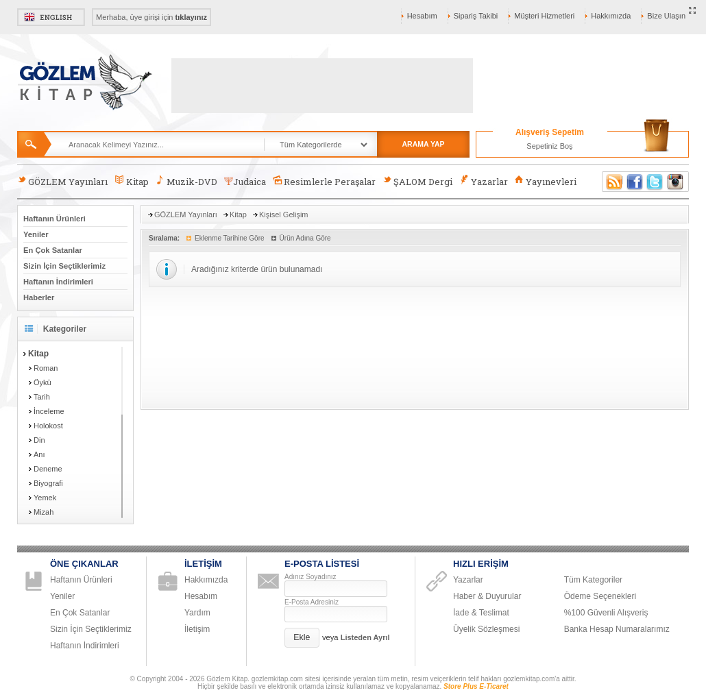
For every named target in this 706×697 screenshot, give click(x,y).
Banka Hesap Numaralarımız (617, 629)
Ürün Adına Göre (305, 238)
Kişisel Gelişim (283, 214)
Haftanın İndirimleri (58, 282)
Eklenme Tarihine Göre (230, 238)
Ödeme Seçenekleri (600, 596)
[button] (301, 638)
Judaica (245, 181)
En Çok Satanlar (52, 250)
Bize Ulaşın (666, 16)
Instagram (676, 181)
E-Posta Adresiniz (311, 602)
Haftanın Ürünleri (54, 219)
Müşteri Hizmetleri (544, 16)
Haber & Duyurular (487, 596)
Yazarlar (483, 181)
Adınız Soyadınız (310, 576)
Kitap (131, 181)
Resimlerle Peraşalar (324, 181)
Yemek (45, 497)
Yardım (197, 612)
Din (39, 440)
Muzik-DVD (186, 181)
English (51, 17)
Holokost (48, 425)
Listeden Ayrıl (365, 637)
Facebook (634, 181)
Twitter (655, 181)
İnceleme (49, 411)
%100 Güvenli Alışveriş (606, 612)
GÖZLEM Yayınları (62, 181)
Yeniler (36, 234)
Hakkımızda (611, 16)
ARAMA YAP (423, 144)
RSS (612, 181)
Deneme (48, 469)
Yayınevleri (545, 181)
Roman (46, 368)
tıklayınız (191, 17)
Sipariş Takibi (476, 16)
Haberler (38, 297)
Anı (39, 454)
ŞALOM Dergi (417, 181)
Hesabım (422, 16)
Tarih (42, 397)
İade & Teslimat (481, 612)
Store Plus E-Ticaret (476, 686)
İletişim (197, 629)
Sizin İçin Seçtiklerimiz (64, 266)
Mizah (43, 512)
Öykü (42, 382)
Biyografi (48, 483)
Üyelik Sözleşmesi (486, 629)
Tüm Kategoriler (593, 580)
